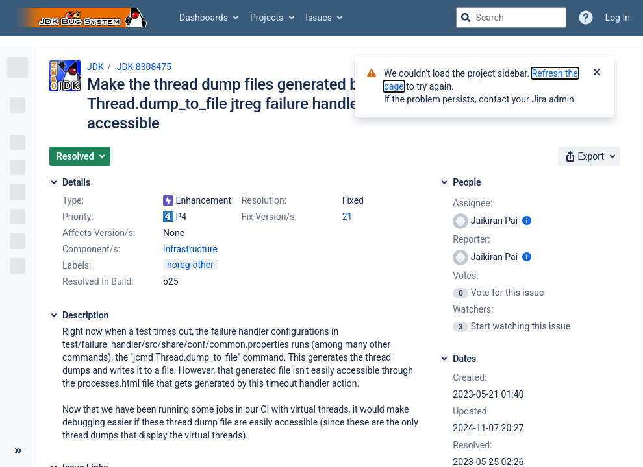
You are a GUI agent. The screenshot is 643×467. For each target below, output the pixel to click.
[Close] (596, 73)
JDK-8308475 (144, 67)
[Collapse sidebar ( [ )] (17, 451)
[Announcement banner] (321, 41)
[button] (79, 156)
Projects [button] (266, 17)
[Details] (53, 182)
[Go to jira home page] (83, 17)
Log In (617, 17)
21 (347, 216)
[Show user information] (527, 220)
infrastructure (190, 249)
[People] (444, 182)
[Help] (585, 17)
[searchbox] (511, 17)
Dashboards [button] (203, 17)
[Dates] (444, 358)
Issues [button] (318, 17)
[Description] (53, 315)
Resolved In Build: (98, 281)
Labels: (76, 265)
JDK (95, 67)
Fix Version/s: (269, 216)
